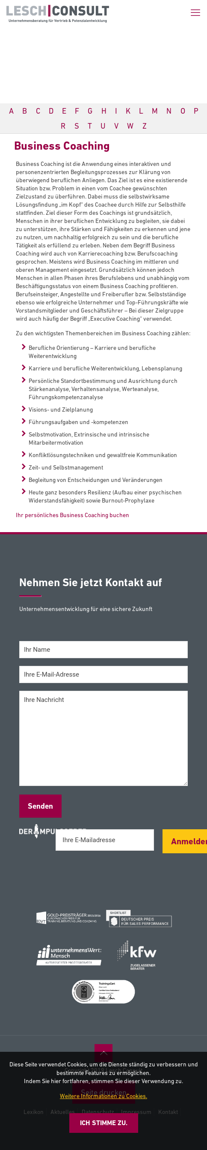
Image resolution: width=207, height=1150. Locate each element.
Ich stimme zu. (103, 1123)
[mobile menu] (195, 13)
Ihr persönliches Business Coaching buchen (72, 515)
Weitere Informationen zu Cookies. (103, 1096)
